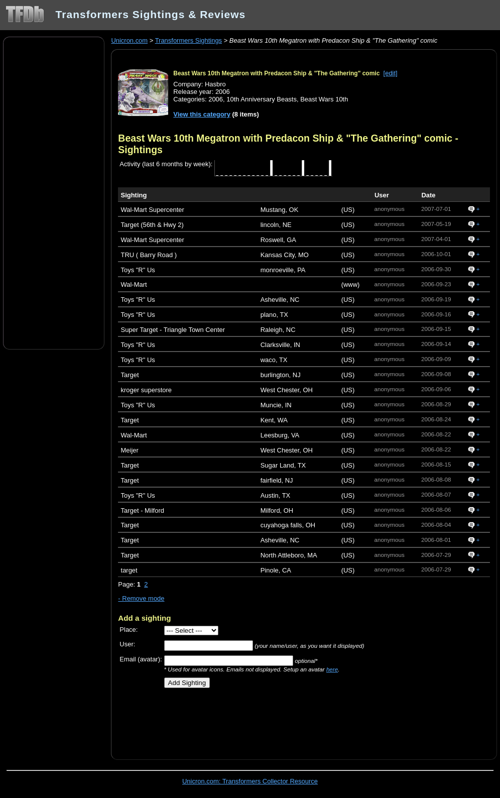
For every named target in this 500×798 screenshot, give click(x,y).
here (332, 669)
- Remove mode (141, 598)
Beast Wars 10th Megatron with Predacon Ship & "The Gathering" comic (276, 73)
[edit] (391, 73)
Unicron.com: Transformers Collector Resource (250, 781)
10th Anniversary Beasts (261, 99)
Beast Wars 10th (324, 99)
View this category (201, 114)
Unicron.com (129, 40)
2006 (215, 99)
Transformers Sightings (188, 40)
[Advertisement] (54, 192)
